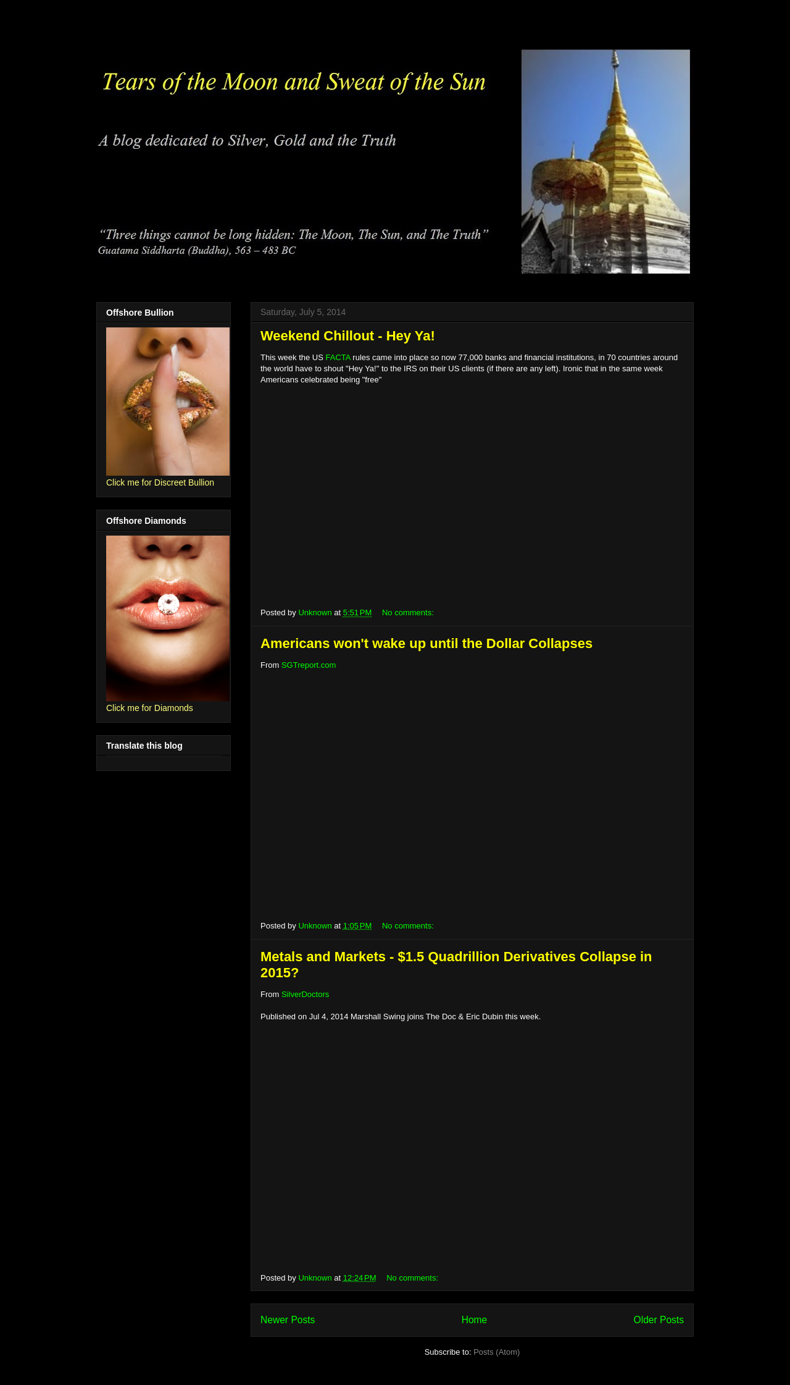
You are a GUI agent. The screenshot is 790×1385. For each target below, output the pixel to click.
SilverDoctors (305, 994)
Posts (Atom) (496, 1352)
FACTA (338, 357)
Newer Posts (287, 1320)
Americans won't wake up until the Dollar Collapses (426, 643)
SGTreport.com (308, 665)
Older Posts (659, 1320)
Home (475, 1320)
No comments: (409, 612)
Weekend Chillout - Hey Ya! (347, 335)
